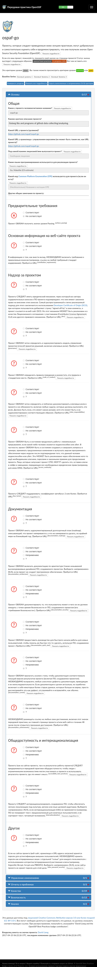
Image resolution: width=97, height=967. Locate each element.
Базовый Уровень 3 (59, 77)
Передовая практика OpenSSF (24, 7)
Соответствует (24, 212)
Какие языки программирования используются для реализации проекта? (43, 162)
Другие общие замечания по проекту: (26, 193)
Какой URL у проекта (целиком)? (23, 130)
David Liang (43, 932)
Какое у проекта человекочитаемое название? (30, 108)
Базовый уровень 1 (24, 77)
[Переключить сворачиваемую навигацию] (91, 7)
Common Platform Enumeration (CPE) (35, 176)
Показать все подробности (36, 83)
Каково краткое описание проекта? (25, 119)
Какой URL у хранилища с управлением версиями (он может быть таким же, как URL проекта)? (48, 140)
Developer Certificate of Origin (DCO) (70, 305)
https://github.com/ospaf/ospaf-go (23, 134)
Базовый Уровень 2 (42, 77)
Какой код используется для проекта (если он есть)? (47, 177)
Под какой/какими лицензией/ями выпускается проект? (35, 151)
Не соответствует (24, 216)
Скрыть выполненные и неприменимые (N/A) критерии (71, 83)
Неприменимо (24, 555)
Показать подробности (50, 53)
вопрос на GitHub (66, 963)
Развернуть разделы (15, 83)
